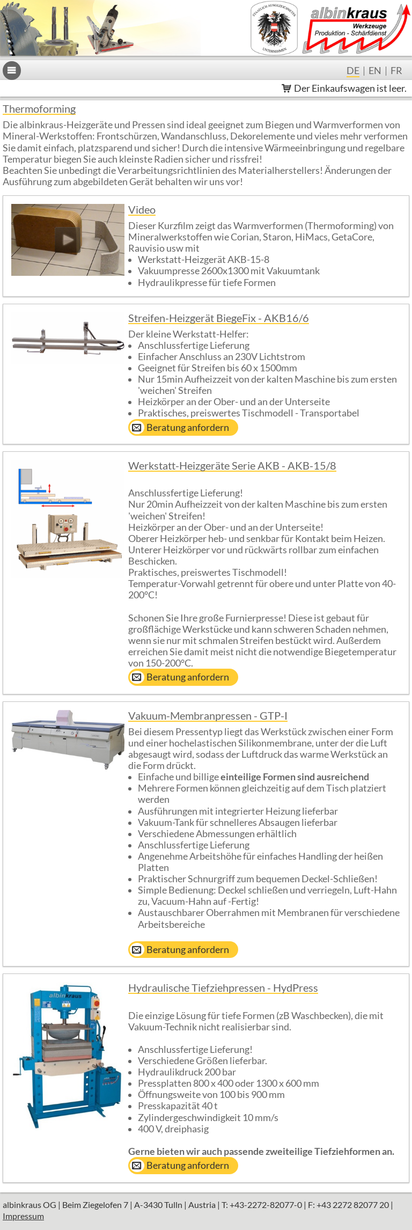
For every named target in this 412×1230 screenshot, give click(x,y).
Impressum (23, 1216)
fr (396, 71)
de (353, 71)
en (375, 71)
